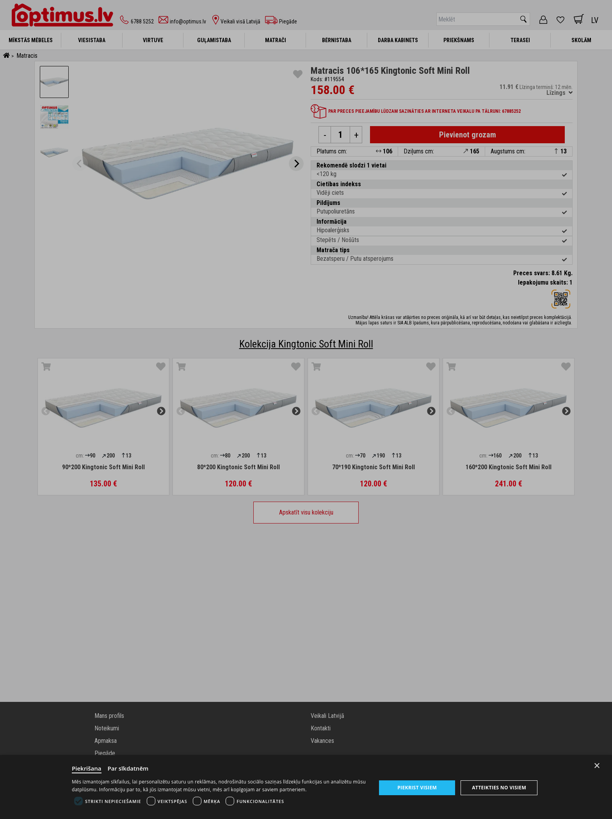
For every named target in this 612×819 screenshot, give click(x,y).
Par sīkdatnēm (128, 768)
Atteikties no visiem (499, 787)
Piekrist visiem (417, 787)
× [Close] (597, 766)
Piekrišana (86, 768)
